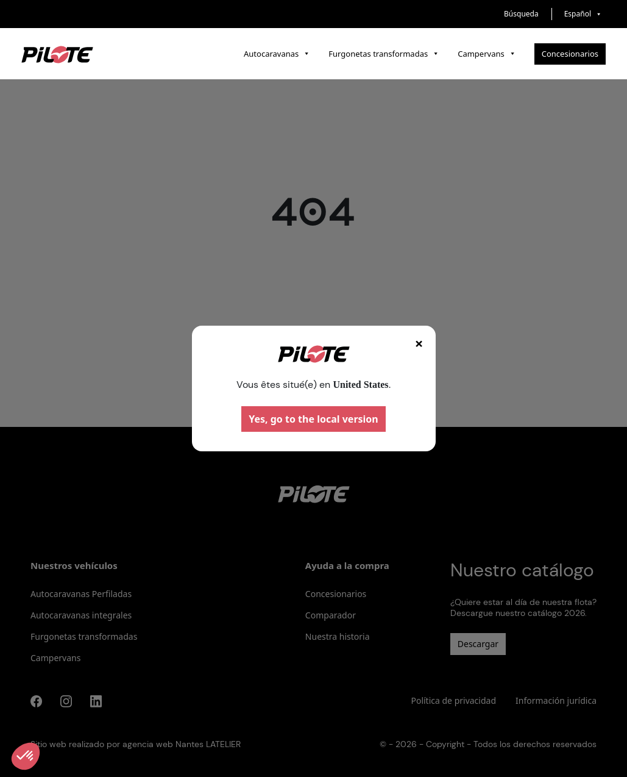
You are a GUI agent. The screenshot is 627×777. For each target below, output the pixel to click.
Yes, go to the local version (313, 419)
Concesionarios (570, 53)
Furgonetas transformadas (383, 53)
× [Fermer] (419, 343)
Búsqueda (521, 14)
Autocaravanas (277, 53)
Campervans (487, 53)
